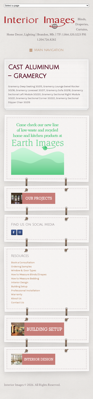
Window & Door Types (23, 270)
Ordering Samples (21, 266)
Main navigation (49, 50)
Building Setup (19, 286)
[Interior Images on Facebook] (13, 232)
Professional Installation (25, 290)
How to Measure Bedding (25, 278)
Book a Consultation (22, 262)
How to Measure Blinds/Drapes (28, 274)
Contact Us (17, 302)
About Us (16, 298)
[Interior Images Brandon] (19, 232)
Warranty (16, 294)
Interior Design (19, 282)
